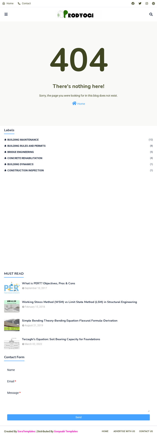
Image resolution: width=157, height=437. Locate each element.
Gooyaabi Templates (66, 431)
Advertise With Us (124, 431)
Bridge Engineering (80, 152)
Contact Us (146, 431)
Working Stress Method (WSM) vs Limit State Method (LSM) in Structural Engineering (79, 302)
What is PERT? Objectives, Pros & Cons (48, 283)
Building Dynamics (80, 164)
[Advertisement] (78, 221)
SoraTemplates (26, 431)
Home (7, 3)
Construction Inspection (80, 170)
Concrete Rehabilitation (80, 158)
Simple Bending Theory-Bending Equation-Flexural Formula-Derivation (69, 321)
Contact (24, 3)
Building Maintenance (80, 139)
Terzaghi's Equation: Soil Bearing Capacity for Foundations (61, 339)
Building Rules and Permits (80, 145)
